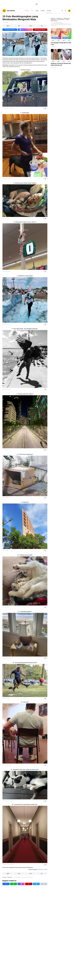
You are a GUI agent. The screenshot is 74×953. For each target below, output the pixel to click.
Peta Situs (67, 19)
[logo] (8, 10)
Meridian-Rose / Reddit (42, 869)
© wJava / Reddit (5, 497)
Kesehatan (53, 46)
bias (40, 58)
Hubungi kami (53, 18)
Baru (32, 10)
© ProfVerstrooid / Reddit (6, 178)
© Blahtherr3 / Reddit (5, 698)
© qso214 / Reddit (5, 550)
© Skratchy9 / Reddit (5, 218)
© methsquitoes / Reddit (6, 389)
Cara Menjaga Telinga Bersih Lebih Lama (61, 43)
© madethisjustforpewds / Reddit (7, 108)
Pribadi (27, 10)
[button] (53, 41)
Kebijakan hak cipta (66, 18)
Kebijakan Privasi (59, 18)
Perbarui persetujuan (54, 20)
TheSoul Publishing (59, 22)
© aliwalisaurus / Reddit (6, 271)
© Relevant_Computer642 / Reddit (8, 864)
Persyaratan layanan (61, 19)
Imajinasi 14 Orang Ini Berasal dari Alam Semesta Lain (61, 64)
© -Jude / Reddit (5, 449)
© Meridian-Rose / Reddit (6, 324)
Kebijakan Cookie (53, 19)
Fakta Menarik (53, 67)
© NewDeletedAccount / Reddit (7, 800)
